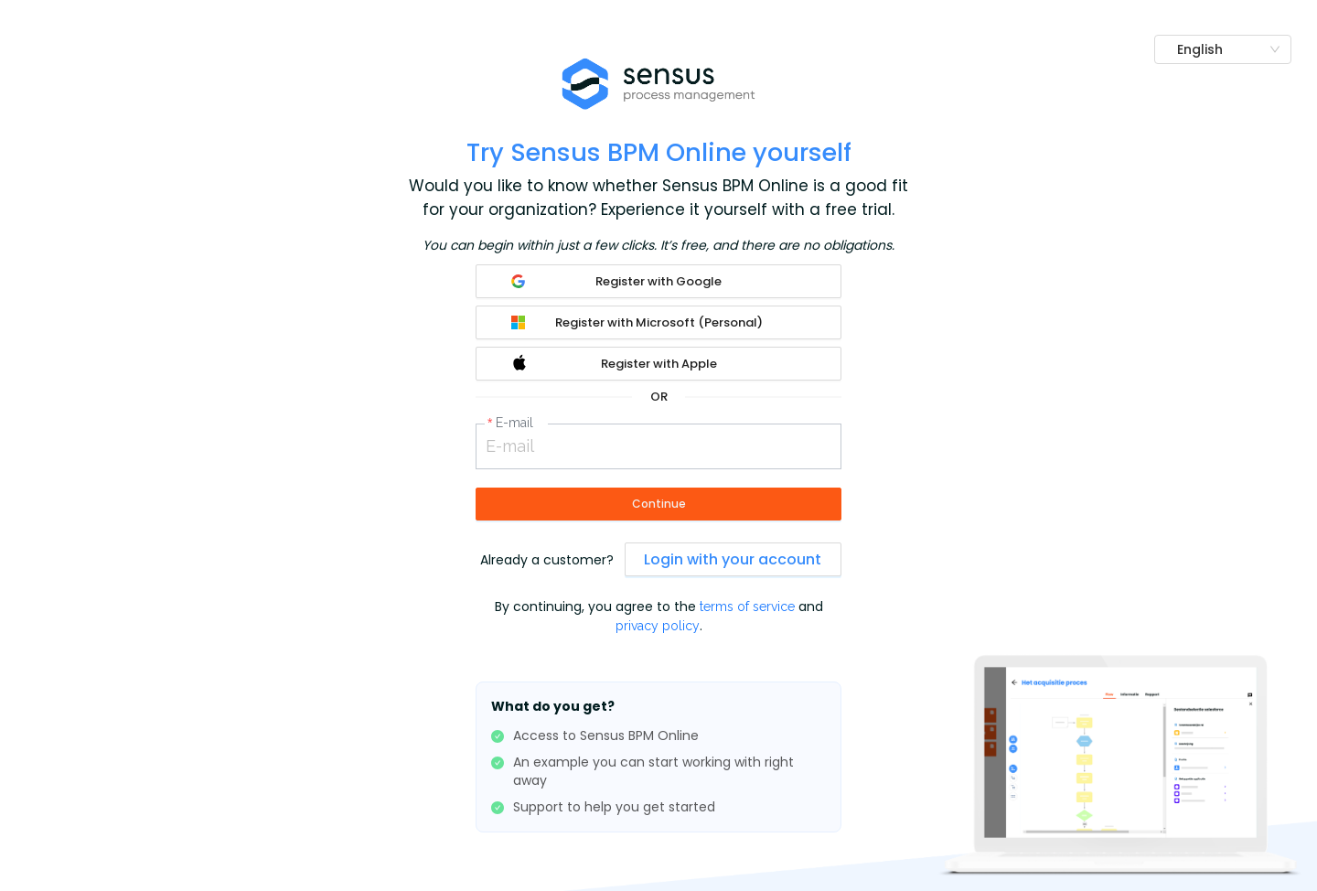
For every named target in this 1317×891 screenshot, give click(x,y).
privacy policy (658, 625)
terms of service (749, 606)
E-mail (514, 422)
